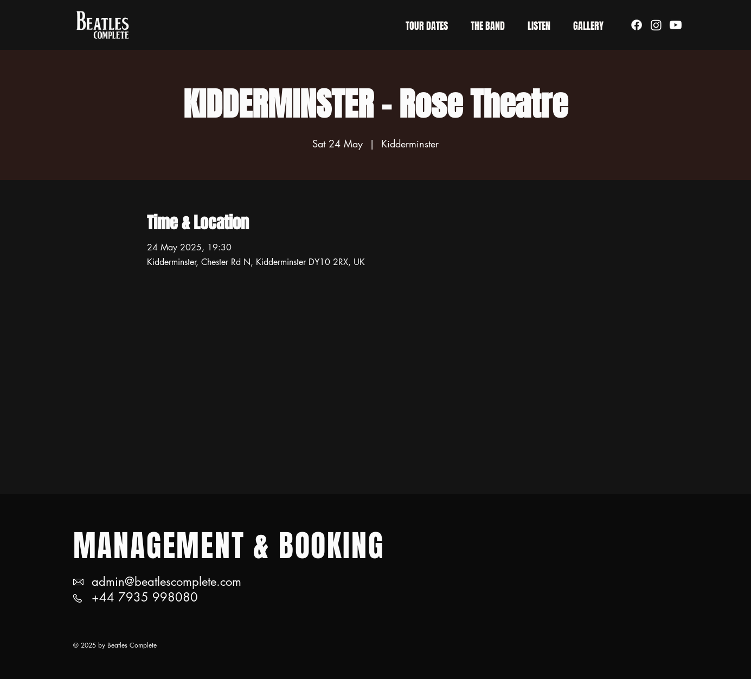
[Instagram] (656, 25)
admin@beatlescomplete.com (166, 581)
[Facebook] (637, 25)
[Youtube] (676, 25)
